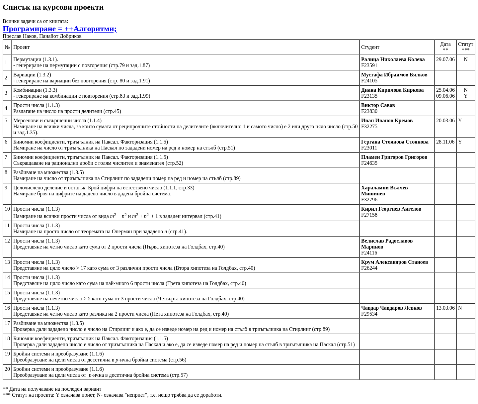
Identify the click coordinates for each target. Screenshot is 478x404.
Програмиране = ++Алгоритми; (60, 28)
